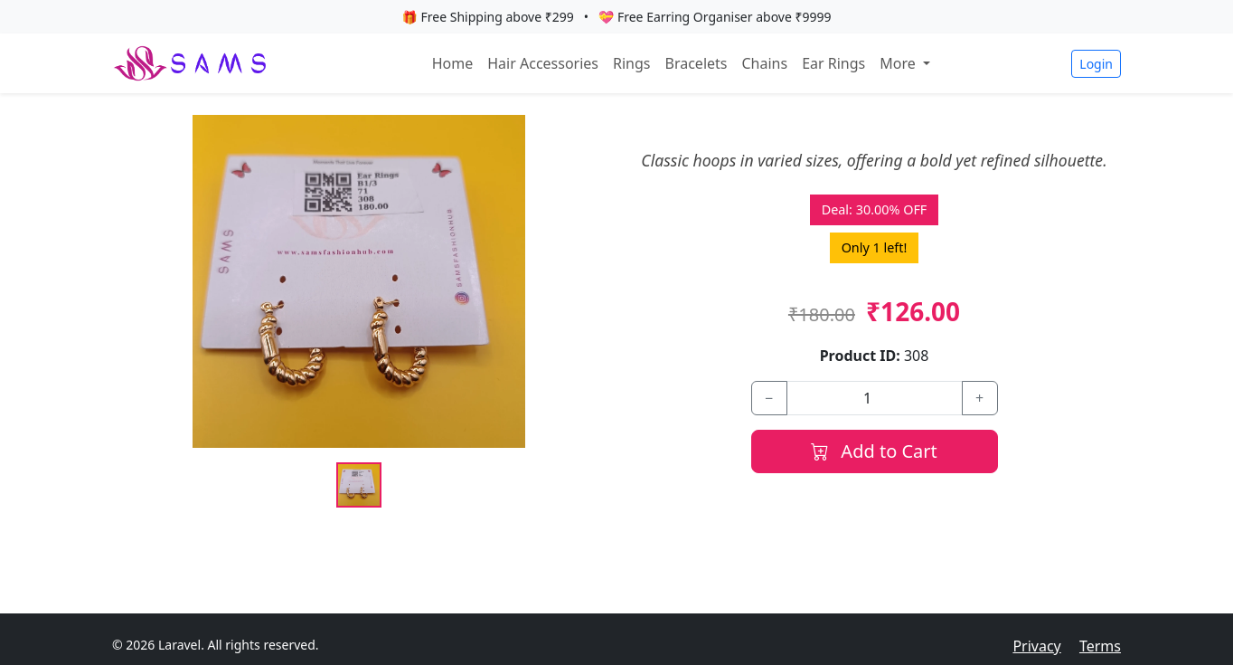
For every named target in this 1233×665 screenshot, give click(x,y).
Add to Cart (874, 451)
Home (453, 63)
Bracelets (696, 63)
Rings (631, 63)
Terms (1100, 646)
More (899, 63)
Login (1096, 63)
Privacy (1036, 646)
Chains (764, 63)
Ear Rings (833, 63)
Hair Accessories (542, 63)
